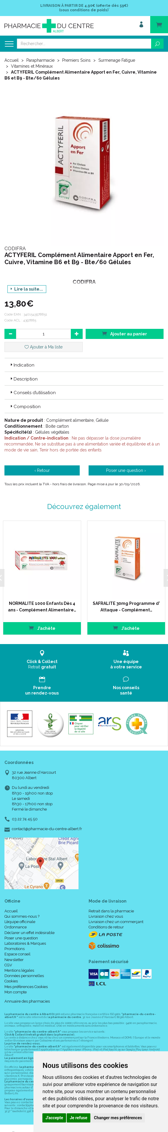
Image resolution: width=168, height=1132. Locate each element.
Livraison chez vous (106, 916)
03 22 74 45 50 (25, 819)
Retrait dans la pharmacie (111, 911)
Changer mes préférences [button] (118, 1117)
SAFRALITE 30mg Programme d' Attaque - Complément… (126, 606)
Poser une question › (126, 470)
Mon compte (15, 992)
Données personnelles (24, 976)
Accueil (11, 60)
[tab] (84, 364)
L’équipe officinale (19, 921)
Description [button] (23, 379)
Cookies (11, 981)
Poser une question (21, 938)
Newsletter (14, 959)
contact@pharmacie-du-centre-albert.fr (47, 829)
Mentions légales (19, 970)
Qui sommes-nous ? (21, 916)
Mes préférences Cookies (26, 986)
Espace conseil (17, 954)
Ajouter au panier (124, 333)
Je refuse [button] (78, 1117)
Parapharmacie (40, 60)
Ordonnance (15, 927)
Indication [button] (21, 365)
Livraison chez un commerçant (116, 921)
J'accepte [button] (54, 1117)
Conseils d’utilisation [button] (32, 392)
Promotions (14, 948)
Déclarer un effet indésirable (29, 932)
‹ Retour (42, 470)
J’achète (42, 628)
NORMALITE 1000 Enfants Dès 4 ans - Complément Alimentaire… (42, 606)
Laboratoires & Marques (25, 943)
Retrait (42, 659)
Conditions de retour (106, 927)
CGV (8, 965)
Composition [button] (25, 406)
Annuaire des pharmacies (27, 1001)
